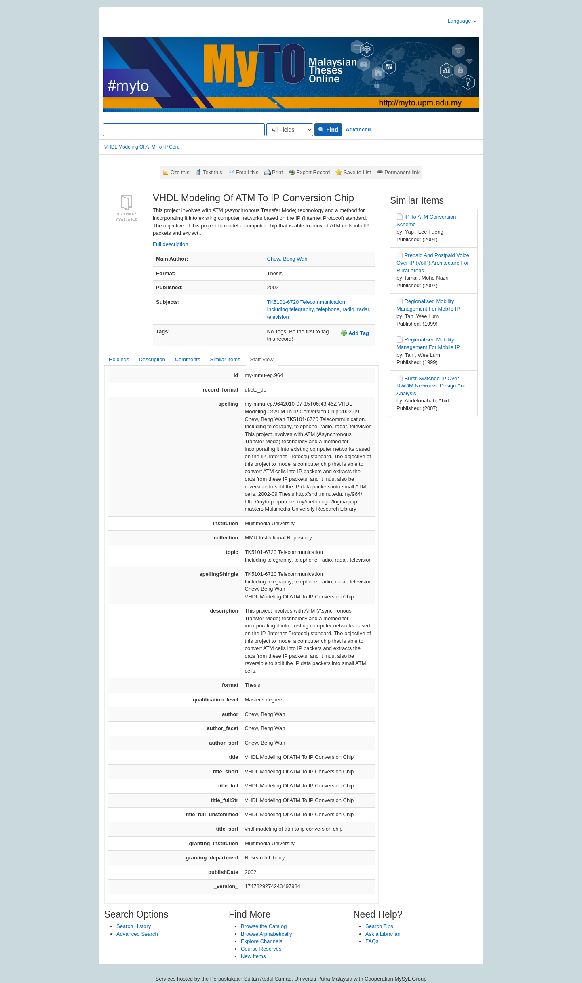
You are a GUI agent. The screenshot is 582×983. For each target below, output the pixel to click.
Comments (187, 359)
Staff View (262, 359)
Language (462, 21)
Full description (170, 244)
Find (328, 129)
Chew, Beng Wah (287, 259)
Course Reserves (261, 949)
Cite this (180, 172)
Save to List (357, 172)
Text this (212, 172)
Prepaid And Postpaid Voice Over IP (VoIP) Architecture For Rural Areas (432, 262)
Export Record (313, 172)
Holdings (119, 359)
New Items (253, 956)
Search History (133, 926)
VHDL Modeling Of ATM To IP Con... (143, 147)
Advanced (358, 129)
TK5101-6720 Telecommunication (306, 302)
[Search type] (289, 129)
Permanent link (402, 172)
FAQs (372, 941)
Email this (247, 172)
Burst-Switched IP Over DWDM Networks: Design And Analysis (431, 385)
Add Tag (355, 333)
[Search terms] (184, 129)
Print (277, 172)
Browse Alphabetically (266, 934)
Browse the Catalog (264, 926)
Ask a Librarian (383, 934)
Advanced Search (137, 934)
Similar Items (225, 359)
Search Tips (379, 926)
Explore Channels (262, 941)
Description (152, 359)
